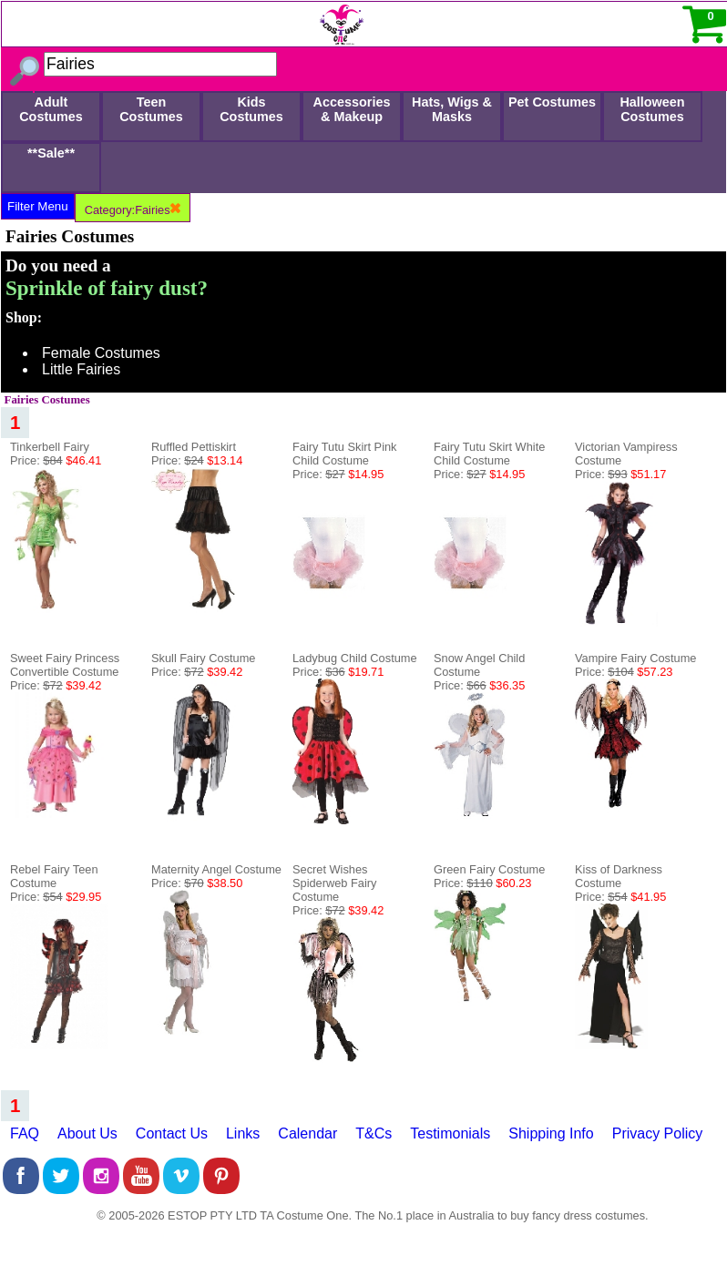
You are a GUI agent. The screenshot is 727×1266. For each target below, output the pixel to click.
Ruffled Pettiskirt (193, 447)
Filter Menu (37, 206)
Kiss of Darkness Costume (618, 876)
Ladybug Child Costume (354, 658)
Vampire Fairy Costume (635, 658)
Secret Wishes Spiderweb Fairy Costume (334, 883)
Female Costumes (101, 353)
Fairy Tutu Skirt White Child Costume (489, 453)
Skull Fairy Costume (203, 658)
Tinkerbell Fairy (49, 447)
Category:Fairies (132, 210)
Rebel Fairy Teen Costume (54, 876)
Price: (55, 460)
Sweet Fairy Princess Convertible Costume (64, 665)
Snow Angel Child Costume (479, 665)
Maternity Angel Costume (216, 869)
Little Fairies (81, 369)
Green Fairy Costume (489, 869)
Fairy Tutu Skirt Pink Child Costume (344, 453)
